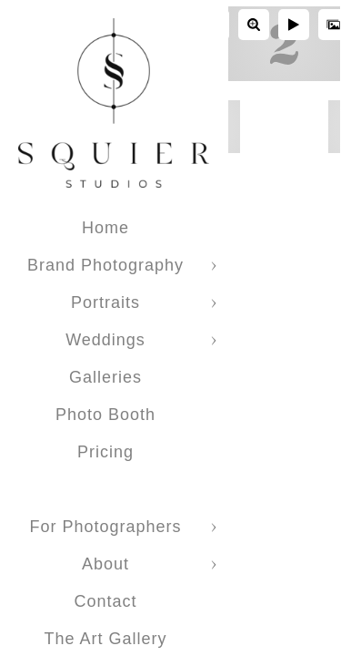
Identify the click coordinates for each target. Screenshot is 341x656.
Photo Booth (105, 414)
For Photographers (105, 527)
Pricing (105, 452)
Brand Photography (105, 265)
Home (105, 228)
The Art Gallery (105, 639)
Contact (105, 601)
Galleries (105, 377)
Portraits (105, 302)
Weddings (105, 340)
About (105, 564)
